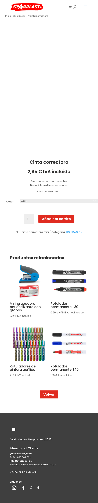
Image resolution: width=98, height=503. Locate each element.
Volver (49, 394)
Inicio (8, 15)
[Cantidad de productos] (29, 219)
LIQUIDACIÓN (20, 15)
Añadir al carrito (56, 218)
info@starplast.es (21, 461)
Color (10, 201)
